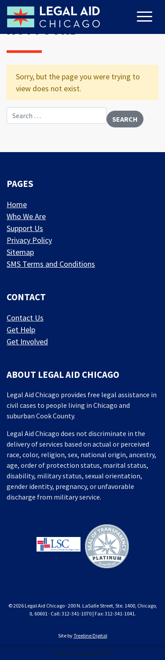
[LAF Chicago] (53, 17)
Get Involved (27, 341)
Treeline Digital (90, 635)
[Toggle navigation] (145, 17)
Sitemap (20, 252)
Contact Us (25, 318)
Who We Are (26, 216)
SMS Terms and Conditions (51, 264)
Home (17, 204)
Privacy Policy (29, 240)
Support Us (25, 228)
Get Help (21, 329)
